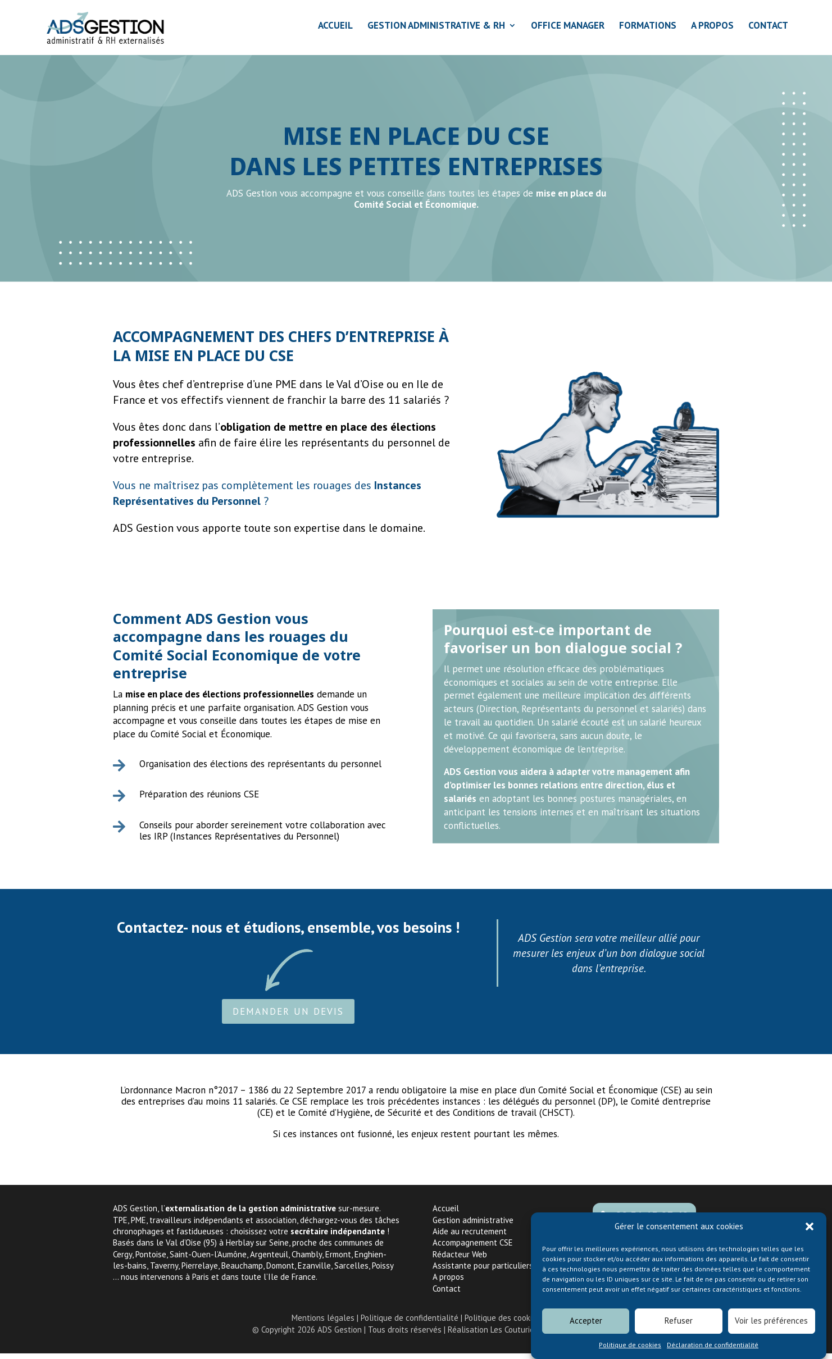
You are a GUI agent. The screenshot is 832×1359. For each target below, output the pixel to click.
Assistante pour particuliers (483, 1271)
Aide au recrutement (470, 1237)
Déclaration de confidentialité (712, 1351)
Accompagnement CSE (473, 1248)
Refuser (679, 1327)
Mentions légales (323, 1323)
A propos (448, 1282)
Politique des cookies (502, 1323)
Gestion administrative (473, 1225)
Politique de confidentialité (409, 1323)
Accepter (586, 1327)
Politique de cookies (630, 1351)
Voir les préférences (771, 1327)
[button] (809, 1233)
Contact (447, 1294)
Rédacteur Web (460, 1260)
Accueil (446, 1213)
